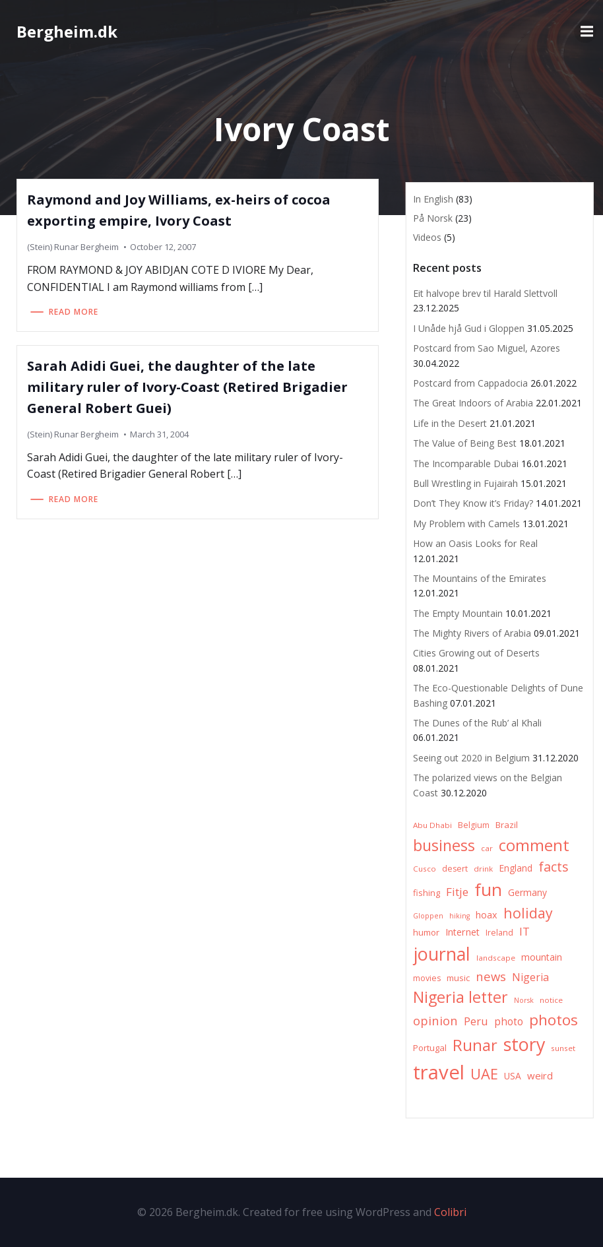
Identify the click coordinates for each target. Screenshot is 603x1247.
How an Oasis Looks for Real (475, 543)
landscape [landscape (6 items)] (495, 958)
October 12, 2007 (163, 247)
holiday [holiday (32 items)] (528, 912)
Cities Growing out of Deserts (476, 653)
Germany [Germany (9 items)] (527, 892)
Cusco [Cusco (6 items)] (424, 869)
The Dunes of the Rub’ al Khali (477, 723)
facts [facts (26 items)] (553, 867)
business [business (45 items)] (444, 845)
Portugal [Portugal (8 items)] (430, 1048)
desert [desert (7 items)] (455, 868)
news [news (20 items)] (491, 976)
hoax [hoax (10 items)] (486, 915)
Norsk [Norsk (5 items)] (524, 1000)
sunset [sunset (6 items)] (563, 1048)
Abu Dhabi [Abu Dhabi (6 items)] (432, 825)
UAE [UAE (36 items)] (484, 1073)
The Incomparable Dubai (466, 463)
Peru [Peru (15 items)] (476, 1021)
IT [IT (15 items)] (524, 931)
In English (433, 199)
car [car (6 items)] (487, 848)
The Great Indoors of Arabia (473, 403)
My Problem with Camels (466, 523)
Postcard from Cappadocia (470, 383)
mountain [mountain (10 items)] (541, 957)
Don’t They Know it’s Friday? (473, 503)
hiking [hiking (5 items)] (459, 915)
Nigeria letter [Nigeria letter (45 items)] (460, 996)
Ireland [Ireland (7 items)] (499, 932)
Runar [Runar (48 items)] (475, 1045)
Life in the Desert (450, 423)
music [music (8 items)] (458, 978)
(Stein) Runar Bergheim (73, 247)
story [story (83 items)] (524, 1044)
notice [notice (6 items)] (551, 1000)
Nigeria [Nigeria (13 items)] (530, 977)
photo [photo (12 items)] (508, 1022)
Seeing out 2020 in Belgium (471, 757)
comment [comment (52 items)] (534, 845)
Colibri (450, 1212)
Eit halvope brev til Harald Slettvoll (485, 293)
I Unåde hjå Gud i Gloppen (468, 328)
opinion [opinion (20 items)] (435, 1020)
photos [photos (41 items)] (553, 1019)
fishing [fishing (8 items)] (426, 893)
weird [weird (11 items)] (540, 1075)
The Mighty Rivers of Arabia (472, 633)
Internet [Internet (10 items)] (462, 932)
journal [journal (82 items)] (441, 954)
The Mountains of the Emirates (479, 578)
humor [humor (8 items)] (426, 932)
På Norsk (433, 218)
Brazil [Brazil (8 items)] (506, 825)
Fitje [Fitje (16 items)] (457, 891)
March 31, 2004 (159, 434)
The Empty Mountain (458, 613)
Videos (427, 237)
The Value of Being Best (465, 443)
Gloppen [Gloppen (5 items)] (428, 915)
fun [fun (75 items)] (488, 889)
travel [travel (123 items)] (438, 1072)
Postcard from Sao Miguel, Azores (486, 348)
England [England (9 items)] (515, 868)
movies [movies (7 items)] (427, 978)
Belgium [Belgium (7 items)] (474, 825)
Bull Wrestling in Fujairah (465, 483)
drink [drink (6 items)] (483, 869)
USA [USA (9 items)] (512, 1076)
